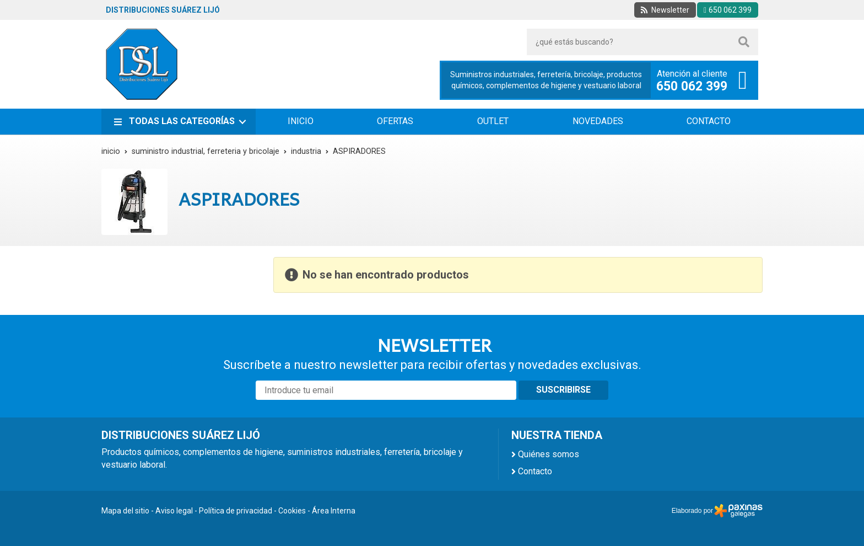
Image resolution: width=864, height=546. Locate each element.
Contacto (535, 471)
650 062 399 (691, 87)
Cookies (292, 510)
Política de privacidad (235, 510)
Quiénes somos (548, 454)
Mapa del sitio (125, 510)
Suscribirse (563, 389)
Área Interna (333, 510)
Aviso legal (174, 510)
